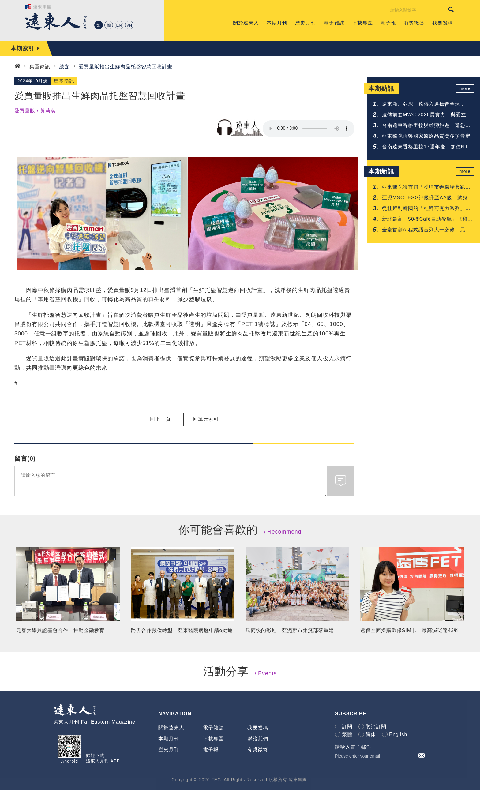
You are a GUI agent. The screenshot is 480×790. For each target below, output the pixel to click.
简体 (371, 734)
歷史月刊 (168, 749)
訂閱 (347, 726)
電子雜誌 (213, 727)
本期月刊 (168, 738)
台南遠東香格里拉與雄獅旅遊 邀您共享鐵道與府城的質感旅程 (426, 126)
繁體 (347, 734)
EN (119, 25)
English (398, 734)
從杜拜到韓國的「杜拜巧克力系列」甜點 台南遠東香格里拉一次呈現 (426, 209)
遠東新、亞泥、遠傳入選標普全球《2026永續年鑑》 (421, 104)
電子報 (211, 749)
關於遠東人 (171, 727)
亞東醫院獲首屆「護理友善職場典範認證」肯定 (426, 187)
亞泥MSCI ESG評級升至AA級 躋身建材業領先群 (427, 198)
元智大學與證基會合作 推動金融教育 (60, 630)
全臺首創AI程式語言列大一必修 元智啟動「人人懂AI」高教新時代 (426, 230)
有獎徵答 (257, 749)
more (465, 88)
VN (129, 25)
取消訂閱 (376, 726)
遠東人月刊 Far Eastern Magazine (94, 721)
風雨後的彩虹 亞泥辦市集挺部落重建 (290, 630)
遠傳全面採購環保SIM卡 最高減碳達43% (409, 630)
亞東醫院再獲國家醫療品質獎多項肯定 (426, 136)
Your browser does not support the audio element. (308, 128)
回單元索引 (206, 419)
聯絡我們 (257, 738)
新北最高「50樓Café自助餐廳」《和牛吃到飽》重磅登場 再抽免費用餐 (427, 219)
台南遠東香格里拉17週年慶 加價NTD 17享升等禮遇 (427, 147)
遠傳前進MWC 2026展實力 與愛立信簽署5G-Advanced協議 (426, 115)
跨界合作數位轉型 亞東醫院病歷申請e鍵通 (182, 630)
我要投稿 (257, 727)
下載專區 (213, 738)
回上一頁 (160, 419)
